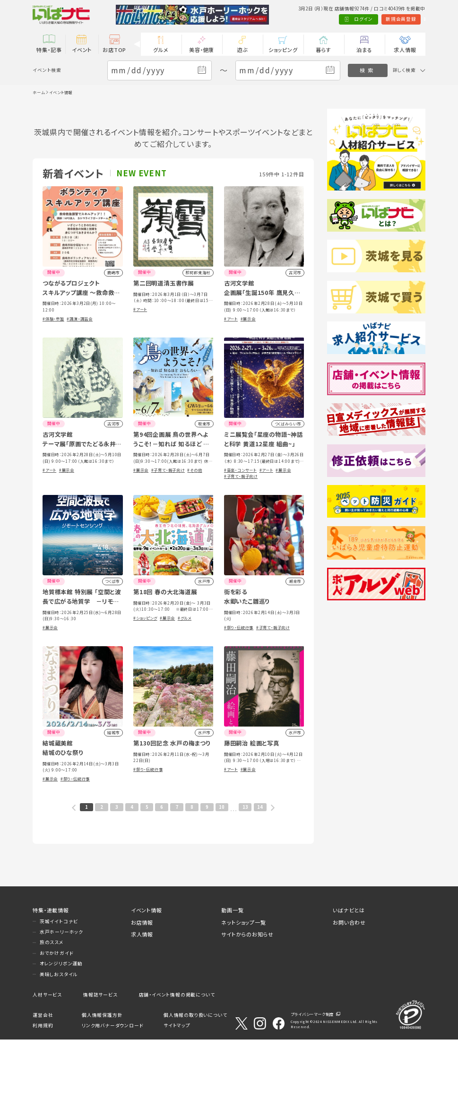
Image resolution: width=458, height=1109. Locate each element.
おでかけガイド (57, 1022)
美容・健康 (201, 49)
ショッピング (283, 49)
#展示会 (248, 388)
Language (409, 19)
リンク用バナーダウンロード (112, 1095)
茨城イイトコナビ (59, 991)
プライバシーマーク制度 (312, 1084)
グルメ (160, 49)
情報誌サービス (100, 1064)
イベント (82, 49)
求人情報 (405, 49)
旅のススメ (52, 1012)
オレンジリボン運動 (61, 1033)
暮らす (323, 49)
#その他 (194, 539)
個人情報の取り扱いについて (195, 1084)
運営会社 (43, 1084)
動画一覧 (232, 979)
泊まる (364, 49)
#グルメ (184, 687)
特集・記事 (48, 49)
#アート (140, 378)
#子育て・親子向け (168, 539)
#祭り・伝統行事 (238, 697)
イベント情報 (146, 979)
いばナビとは (349, 979)
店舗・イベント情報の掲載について (177, 1064)
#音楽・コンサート (240, 539)
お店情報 (142, 992)
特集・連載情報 (51, 979)
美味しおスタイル (59, 1043)
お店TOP (114, 49)
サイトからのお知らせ (247, 1004)
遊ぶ (242, 49)
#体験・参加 (53, 388)
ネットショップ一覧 (243, 992)
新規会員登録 (369, 19)
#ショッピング (145, 687)
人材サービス (47, 1064)
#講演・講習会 (80, 388)
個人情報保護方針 (102, 1084)
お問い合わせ (349, 992)
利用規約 (43, 1095)
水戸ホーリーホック (61, 1001)
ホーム (38, 92)
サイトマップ (177, 1095)
